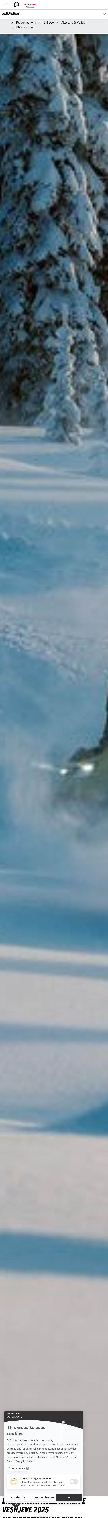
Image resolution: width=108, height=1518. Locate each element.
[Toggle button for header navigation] (5, 4)
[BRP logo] (16, 4)
